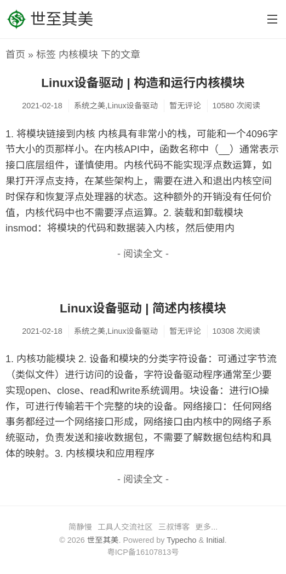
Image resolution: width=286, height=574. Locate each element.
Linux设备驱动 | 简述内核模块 (143, 308)
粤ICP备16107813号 (143, 552)
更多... (206, 527)
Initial (215, 540)
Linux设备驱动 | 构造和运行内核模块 (142, 83)
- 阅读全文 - (143, 253)
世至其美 (49, 19)
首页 (15, 54)
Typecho (181, 540)
